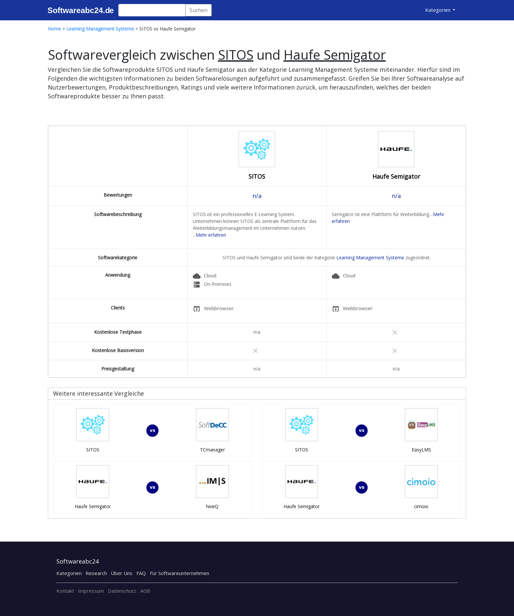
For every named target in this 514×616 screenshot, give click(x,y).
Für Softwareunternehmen (179, 573)
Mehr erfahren (211, 235)
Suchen (198, 10)
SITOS (256, 176)
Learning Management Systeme (370, 257)
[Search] (152, 10)
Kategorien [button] (438, 10)
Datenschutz (122, 590)
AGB (145, 590)
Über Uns (121, 573)
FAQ (141, 573)
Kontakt (65, 590)
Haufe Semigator (396, 176)
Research (96, 573)
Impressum (91, 590)
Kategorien (69, 573)
